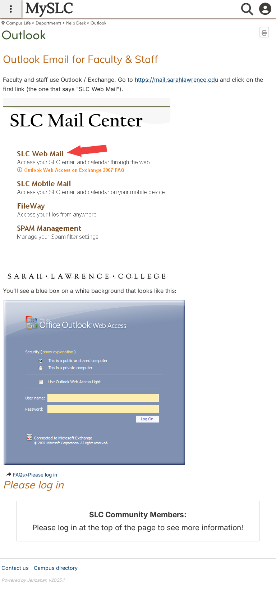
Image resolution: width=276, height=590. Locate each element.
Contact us (15, 568)
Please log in (42, 475)
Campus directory (56, 568)
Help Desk (76, 22)
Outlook (98, 22)
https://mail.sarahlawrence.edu (176, 79)
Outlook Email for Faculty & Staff (80, 59)
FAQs (19, 475)
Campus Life (18, 22)
